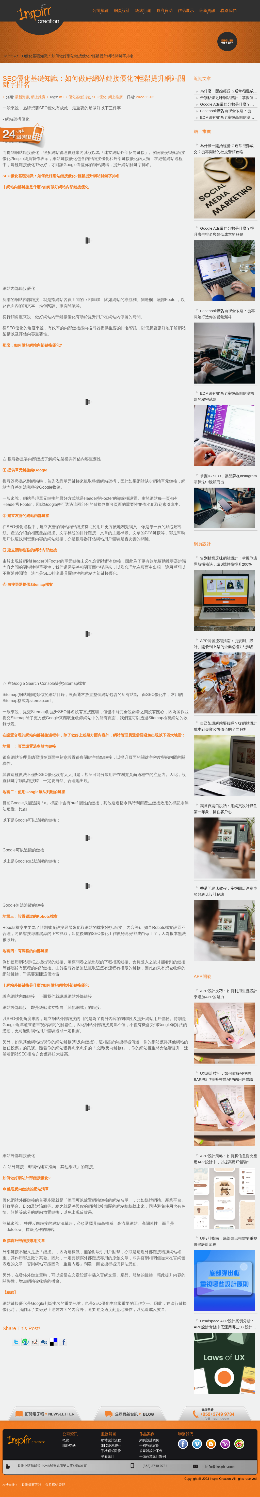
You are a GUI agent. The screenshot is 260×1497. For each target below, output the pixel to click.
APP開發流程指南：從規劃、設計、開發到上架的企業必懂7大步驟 (223, 643)
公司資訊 (70, 1434)
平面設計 (107, 1456)
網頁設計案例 (149, 1440)
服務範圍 (108, 1434)
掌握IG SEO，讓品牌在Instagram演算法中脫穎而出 (225, 479)
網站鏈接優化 (27, 152)
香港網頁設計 (31, 1485)
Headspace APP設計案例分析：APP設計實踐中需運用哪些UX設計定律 (225, 1324)
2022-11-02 (145, 97)
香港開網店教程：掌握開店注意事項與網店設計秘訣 (225, 891)
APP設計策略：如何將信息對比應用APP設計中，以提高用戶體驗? (225, 1159)
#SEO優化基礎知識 (74, 97)
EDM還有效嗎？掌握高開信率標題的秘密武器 (224, 396)
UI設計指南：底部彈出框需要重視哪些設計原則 (225, 1241)
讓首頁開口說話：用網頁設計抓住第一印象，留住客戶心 (225, 809)
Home (8, 56)
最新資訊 (22, 97)
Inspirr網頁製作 (26, 158)
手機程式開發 (111, 1451)
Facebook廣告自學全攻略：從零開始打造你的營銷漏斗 (224, 314)
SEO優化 (99, 97)
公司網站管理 (55, 1485)
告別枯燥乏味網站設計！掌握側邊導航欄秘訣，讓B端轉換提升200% (225, 561)
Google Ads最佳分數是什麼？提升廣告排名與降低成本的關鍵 (224, 231)
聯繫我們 (185, 1434)
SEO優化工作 (104, 933)
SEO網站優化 (111, 1445)
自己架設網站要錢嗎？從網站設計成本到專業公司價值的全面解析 (225, 726)
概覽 (65, 1440)
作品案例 (147, 1434)
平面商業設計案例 (152, 1456)
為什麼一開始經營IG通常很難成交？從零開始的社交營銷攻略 (224, 149)
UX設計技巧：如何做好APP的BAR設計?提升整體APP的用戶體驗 (223, 1076)
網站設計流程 (111, 1440)
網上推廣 (38, 97)
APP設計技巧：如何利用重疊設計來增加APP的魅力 (225, 994)
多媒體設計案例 (150, 1451)
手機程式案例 (149, 1445)
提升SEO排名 (62, 712)
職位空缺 (69, 1445)
